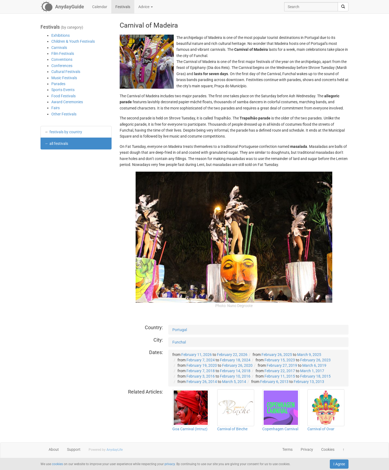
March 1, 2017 (312, 371)
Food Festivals (63, 96)
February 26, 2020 (237, 365)
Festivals (122, 7)
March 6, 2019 (314, 365)
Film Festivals (62, 53)
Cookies (327, 449)
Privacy (307, 449)
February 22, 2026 (232, 354)
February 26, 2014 (201, 381)
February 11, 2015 (279, 376)
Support (74, 449)
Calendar (99, 7)
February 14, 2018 (235, 371)
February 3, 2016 (200, 376)
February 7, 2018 (200, 371)
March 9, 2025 (309, 354)
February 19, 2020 (201, 365)
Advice (145, 7)
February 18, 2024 (235, 360)
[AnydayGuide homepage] (62, 7)
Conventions (61, 59)
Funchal (179, 342)
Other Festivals (63, 114)
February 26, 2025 (276, 354)
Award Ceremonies (67, 102)
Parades (58, 84)
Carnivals (59, 47)
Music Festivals (64, 78)
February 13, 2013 (309, 381)
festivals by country (65, 132)
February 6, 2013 (274, 381)
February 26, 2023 (315, 360)
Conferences (61, 66)
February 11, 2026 (196, 354)
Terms (287, 449)
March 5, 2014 (234, 381)
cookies (57, 464)
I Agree (339, 464)
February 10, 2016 (235, 376)
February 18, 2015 (315, 376)
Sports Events (63, 90)
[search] (343, 6)
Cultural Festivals (65, 71)
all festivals (58, 143)
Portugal (179, 330)
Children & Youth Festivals (73, 41)
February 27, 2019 (282, 365)
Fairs (55, 108)
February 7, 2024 (200, 360)
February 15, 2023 (279, 360)
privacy (170, 464)
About (54, 449)
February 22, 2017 (279, 371)
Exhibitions (60, 35)
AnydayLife (114, 450)
